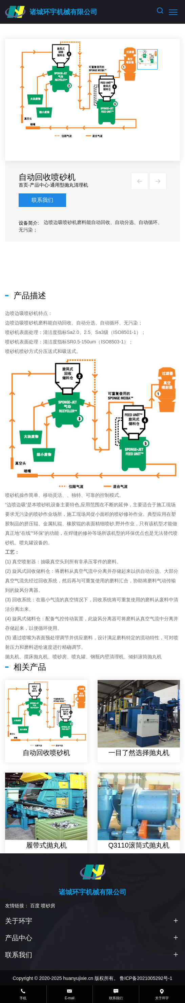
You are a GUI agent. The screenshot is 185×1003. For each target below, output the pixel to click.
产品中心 (43, 185)
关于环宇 (18, 921)
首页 (28, 185)
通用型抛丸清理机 (74, 185)
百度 (35, 905)
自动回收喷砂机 (51, 795)
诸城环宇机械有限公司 (63, 12)
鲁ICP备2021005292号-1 (146, 978)
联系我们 (47, 200)
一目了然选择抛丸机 (143, 795)
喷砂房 (48, 905)
